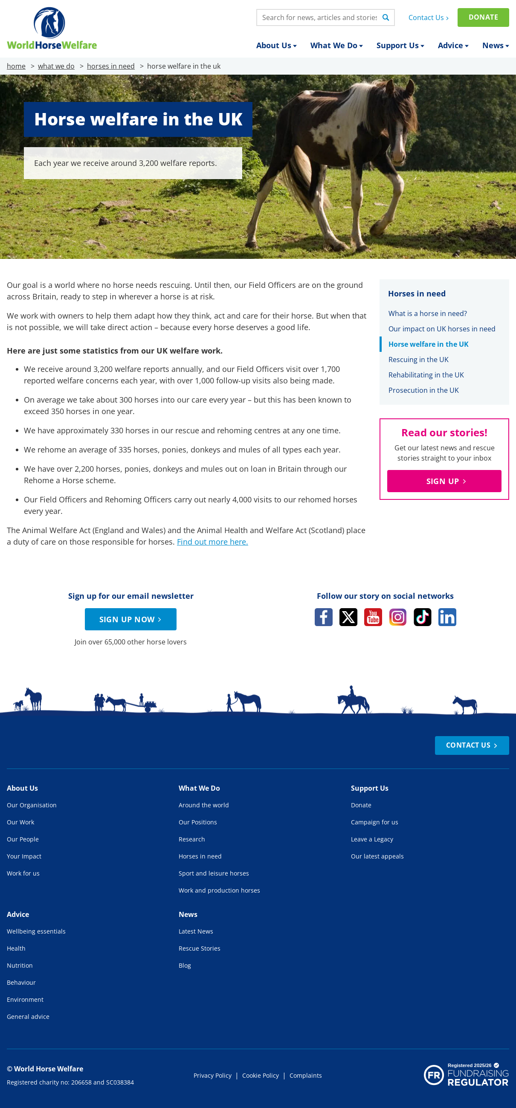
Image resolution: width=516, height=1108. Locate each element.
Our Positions (198, 822)
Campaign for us (374, 822)
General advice (28, 1016)
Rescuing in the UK (418, 359)
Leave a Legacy (372, 839)
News (495, 45)
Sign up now (131, 619)
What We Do (336, 45)
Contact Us (430, 17)
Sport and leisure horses (214, 873)
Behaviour (21, 982)
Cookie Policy (260, 1075)
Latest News (196, 931)
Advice (453, 45)
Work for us (23, 873)
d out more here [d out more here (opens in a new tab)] (217, 542)
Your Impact (24, 856)
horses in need (111, 66)
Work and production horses (219, 890)
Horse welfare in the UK (428, 344)
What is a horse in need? (427, 313)
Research (192, 839)
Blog (185, 965)
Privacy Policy (213, 1075)
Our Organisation (32, 805)
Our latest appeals (377, 856)
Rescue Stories (199, 948)
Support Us (400, 45)
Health (16, 948)
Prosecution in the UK (423, 390)
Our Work (20, 822)
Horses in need (200, 856)
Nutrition (20, 965)
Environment (25, 999)
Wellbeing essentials (36, 931)
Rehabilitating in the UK (426, 375)
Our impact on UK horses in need (442, 329)
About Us (276, 45)
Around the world (204, 805)
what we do (56, 66)
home (16, 66)
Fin (182, 542)
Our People (23, 839)
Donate (483, 17)
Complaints (306, 1075)
